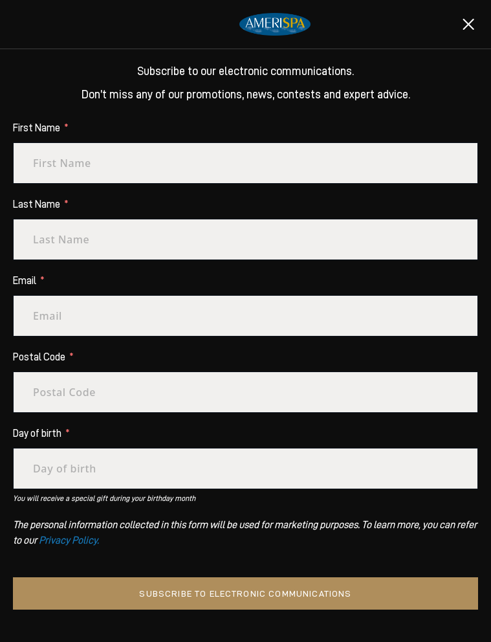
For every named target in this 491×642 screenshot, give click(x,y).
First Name (36, 128)
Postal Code (39, 357)
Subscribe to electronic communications (245, 593)
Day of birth (37, 433)
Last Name (36, 204)
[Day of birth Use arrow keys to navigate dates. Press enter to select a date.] (245, 468)
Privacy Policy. (69, 540)
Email (24, 281)
